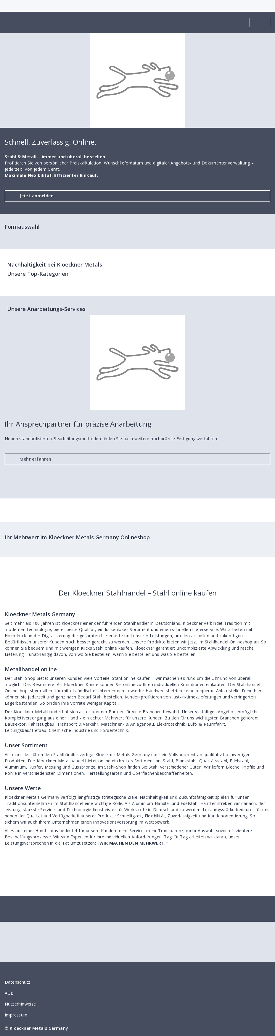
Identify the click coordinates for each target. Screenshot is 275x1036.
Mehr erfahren (31, 459)
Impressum (16, 1015)
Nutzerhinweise (20, 1004)
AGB (9, 993)
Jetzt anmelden (32, 196)
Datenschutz (17, 982)
